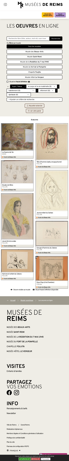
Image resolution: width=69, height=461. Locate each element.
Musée (60, 15)
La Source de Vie (8, 152)
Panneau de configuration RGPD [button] (18, 446)
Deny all (36, 459)
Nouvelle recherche (34, 106)
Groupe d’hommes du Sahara (47, 248)
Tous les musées (34, 46)
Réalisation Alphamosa (14, 429)
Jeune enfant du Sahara (45, 213)
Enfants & (14, 371)
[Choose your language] (14, 450)
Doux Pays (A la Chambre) (45, 282)
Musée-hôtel (34, 77)
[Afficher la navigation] (5, 5)
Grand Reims (25, 425)
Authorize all (25, 459)
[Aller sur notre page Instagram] (16, 392)
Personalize (45, 459)
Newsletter (11, 413)
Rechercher (55, 39)
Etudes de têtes (7, 185)
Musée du (34, 67)
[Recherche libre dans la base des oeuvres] (28, 38)
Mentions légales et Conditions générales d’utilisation (25, 433)
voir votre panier (34, 111)
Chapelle (34, 72)
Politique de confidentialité (16, 438)
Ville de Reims (11, 425)
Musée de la (34, 62)
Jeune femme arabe (9, 241)
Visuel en (19, 82)
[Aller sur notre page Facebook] (9, 392)
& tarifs (17, 408)
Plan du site (11, 442)
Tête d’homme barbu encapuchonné (49, 162)
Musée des (47, 15)
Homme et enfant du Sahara (11, 274)
